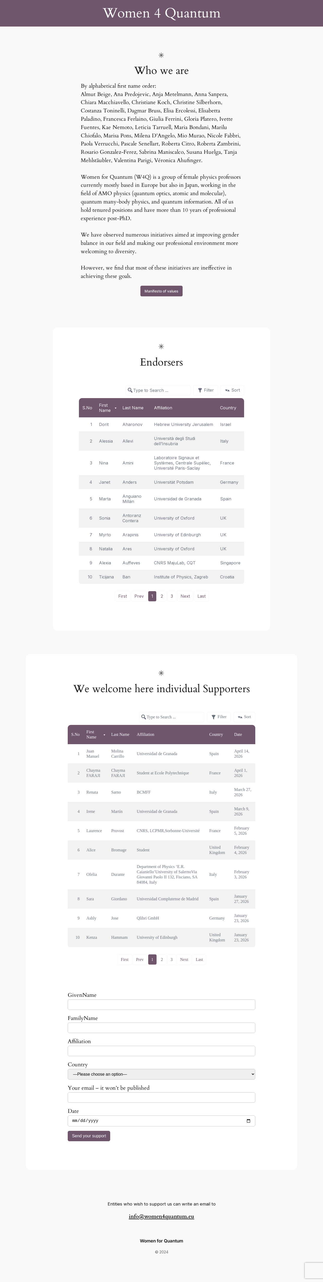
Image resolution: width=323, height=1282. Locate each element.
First (122, 596)
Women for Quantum (161, 1242)
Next (185, 596)
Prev (139, 596)
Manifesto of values (161, 291)
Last (201, 596)
